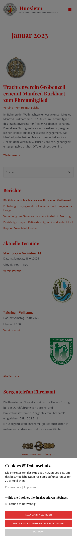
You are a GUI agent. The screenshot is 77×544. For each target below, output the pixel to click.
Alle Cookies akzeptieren (38, 514)
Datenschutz (13, 487)
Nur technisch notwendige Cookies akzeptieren (38, 523)
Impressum (31, 487)
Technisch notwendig (22, 504)
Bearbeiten (38, 532)
